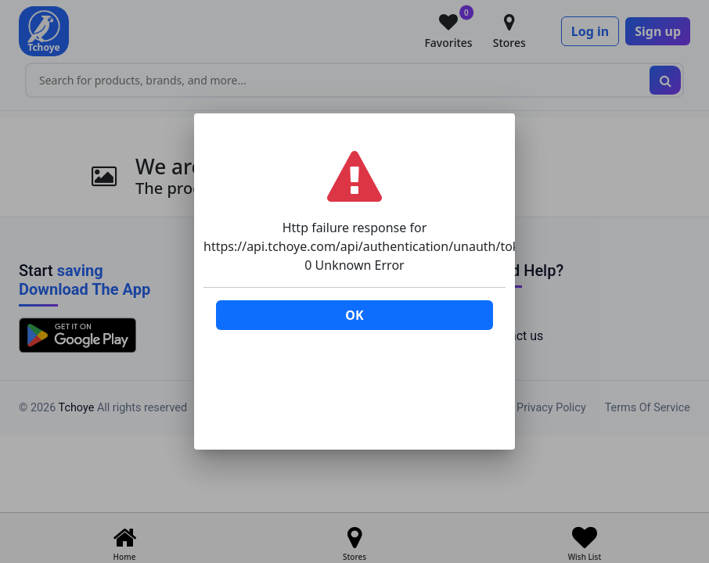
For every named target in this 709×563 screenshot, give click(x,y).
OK (354, 315)
